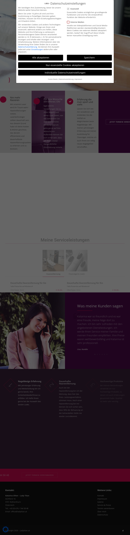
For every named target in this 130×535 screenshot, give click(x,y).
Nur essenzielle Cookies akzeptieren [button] (65, 65)
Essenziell (73, 9)
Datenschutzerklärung (27, 47)
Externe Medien (76, 22)
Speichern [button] (89, 57)
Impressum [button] (78, 79)
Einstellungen (37, 49)
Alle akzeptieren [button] (40, 57)
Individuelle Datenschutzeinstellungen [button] (65, 72)
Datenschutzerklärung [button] (66, 79)
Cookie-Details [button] (53, 79)
